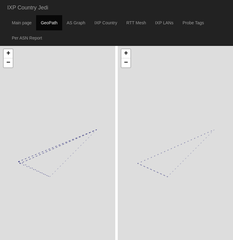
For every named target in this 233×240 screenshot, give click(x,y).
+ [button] (8, 53)
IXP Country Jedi (27, 8)
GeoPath (49, 22)
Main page (22, 22)
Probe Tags (193, 22)
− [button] (8, 62)
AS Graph (76, 22)
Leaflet (7, 227)
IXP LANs (164, 22)
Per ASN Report (27, 38)
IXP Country (105, 22)
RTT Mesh (136, 22)
